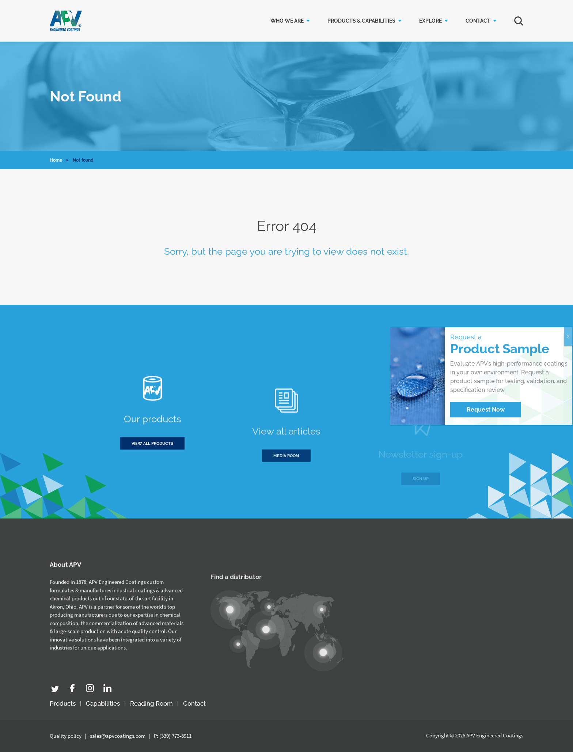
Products (63, 703)
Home (56, 160)
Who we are (287, 21)
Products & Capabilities (361, 21)
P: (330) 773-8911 (172, 735)
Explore (430, 21)
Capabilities (103, 703)
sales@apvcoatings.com (117, 735)
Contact (478, 21)
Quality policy (65, 735)
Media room (286, 473)
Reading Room (151, 703)
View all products (152, 448)
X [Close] (568, 336)
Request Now (486, 409)
